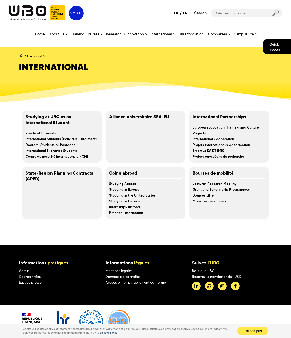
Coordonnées (30, 277)
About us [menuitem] (56, 34)
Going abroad (123, 173)
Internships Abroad (124, 207)
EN (185, 13)
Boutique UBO (203, 271)
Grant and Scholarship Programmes (221, 189)
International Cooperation (213, 139)
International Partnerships (219, 116)
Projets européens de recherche (218, 156)
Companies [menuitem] (217, 34)
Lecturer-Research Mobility (215, 183)
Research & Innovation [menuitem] (125, 34)
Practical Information (42, 133)
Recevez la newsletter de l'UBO (217, 277)
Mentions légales (119, 271)
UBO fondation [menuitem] (191, 34)
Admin (24, 271)
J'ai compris (253, 331)
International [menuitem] (161, 34)
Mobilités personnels (209, 201)
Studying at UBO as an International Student (48, 119)
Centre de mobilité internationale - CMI (57, 156)
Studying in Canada (124, 201)
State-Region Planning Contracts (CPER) (59, 175)
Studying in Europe (124, 189)
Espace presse (30, 282)
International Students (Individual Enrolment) (61, 139)
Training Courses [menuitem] (85, 34)
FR (176, 13)
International (34, 56)
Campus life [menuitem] (244, 34)
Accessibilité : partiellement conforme (136, 282)
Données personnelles (123, 277)
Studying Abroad (122, 183)
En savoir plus (108, 332)
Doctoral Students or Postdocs (50, 145)
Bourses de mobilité (213, 173)
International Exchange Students (51, 150)
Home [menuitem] (40, 34)
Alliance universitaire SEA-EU (139, 116)
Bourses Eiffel (203, 195)
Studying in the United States (132, 195)
